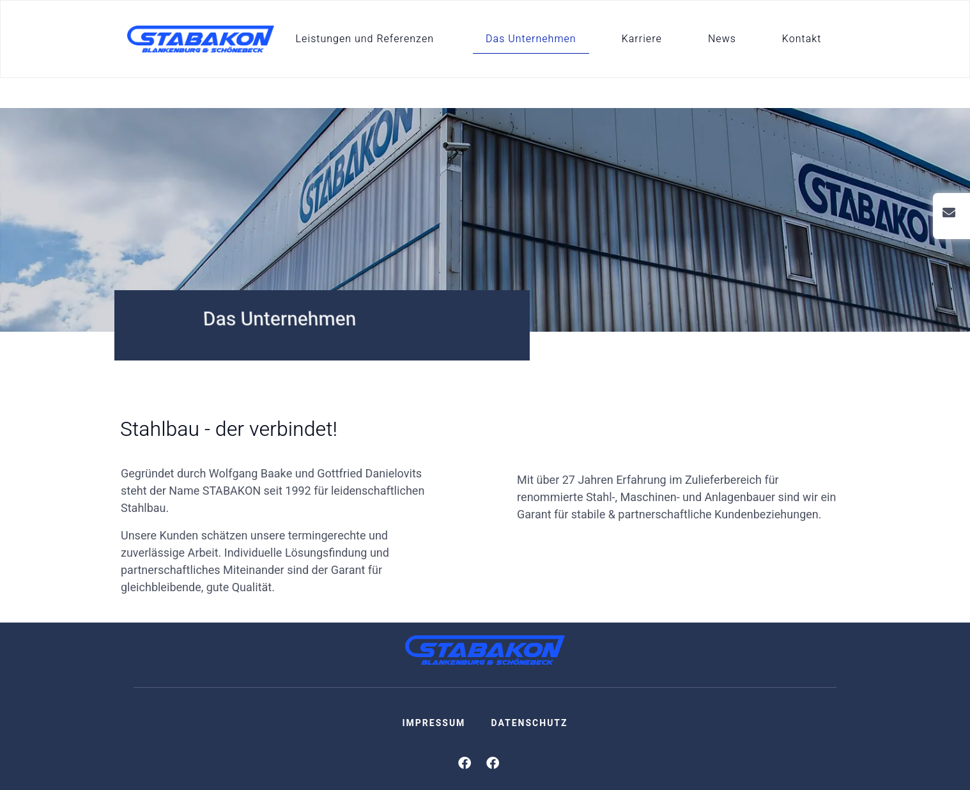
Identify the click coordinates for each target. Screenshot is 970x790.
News (722, 39)
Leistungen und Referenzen (365, 39)
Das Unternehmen (531, 39)
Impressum (433, 723)
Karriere (642, 39)
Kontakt (802, 39)
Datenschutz (529, 723)
